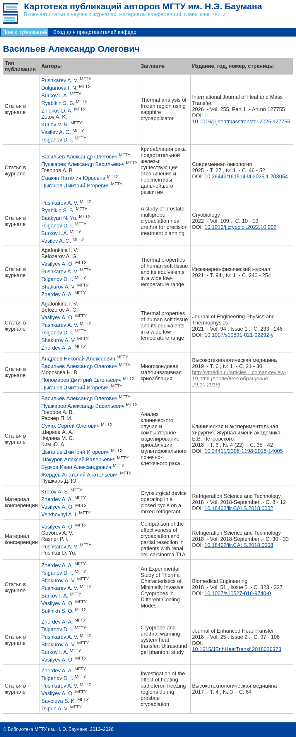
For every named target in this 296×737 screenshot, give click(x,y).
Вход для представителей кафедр (94, 32)
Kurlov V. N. (55, 124)
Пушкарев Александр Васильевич (82, 164)
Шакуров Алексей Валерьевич (78, 459)
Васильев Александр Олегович (79, 157)
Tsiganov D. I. (57, 140)
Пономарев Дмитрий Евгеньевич (81, 380)
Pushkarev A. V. (59, 80)
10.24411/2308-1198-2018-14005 (243, 451)
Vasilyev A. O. (57, 264)
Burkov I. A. (54, 96)
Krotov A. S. (55, 492)
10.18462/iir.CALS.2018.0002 (238, 508)
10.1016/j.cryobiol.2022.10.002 (240, 227)
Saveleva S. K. (58, 701)
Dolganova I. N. (59, 88)
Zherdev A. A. (57, 294)
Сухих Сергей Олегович (70, 426)
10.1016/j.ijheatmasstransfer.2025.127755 (241, 122)
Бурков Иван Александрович (76, 467)
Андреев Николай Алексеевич (78, 359)
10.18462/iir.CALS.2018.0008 (238, 545)
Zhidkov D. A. (57, 111)
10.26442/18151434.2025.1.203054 (246, 176)
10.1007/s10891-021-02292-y (238, 335)
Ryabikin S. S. (57, 103)
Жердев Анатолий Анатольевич (80, 475)
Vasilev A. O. (56, 132)
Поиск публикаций (24, 32)
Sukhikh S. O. (57, 611)
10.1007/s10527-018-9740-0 (237, 593)
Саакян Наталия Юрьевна (73, 178)
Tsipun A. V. (55, 709)
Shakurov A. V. (58, 287)
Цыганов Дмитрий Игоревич (75, 186)
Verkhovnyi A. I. (59, 514)
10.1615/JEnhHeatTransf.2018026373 (236, 649)
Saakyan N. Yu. (59, 218)
